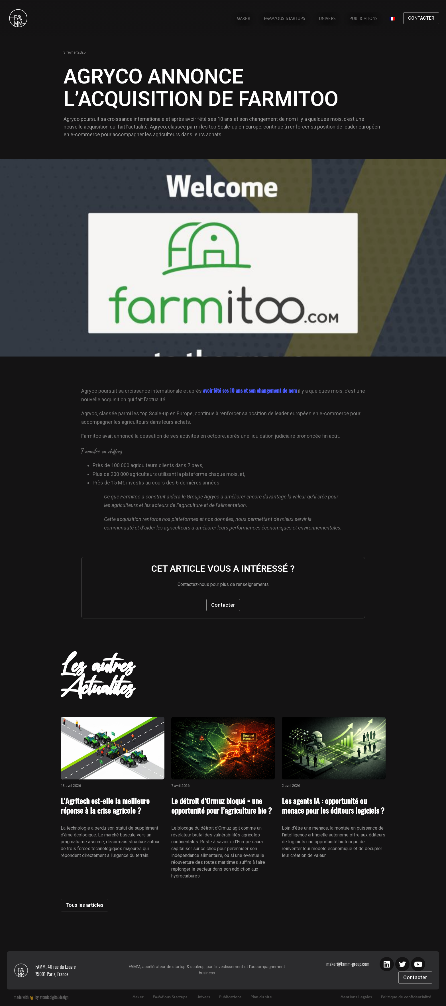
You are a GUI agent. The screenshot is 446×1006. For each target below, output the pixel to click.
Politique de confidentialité (406, 996)
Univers (327, 18)
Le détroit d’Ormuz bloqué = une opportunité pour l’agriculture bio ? (221, 805)
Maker (243, 18)
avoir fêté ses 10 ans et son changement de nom (250, 390)
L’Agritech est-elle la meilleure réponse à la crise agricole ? (105, 805)
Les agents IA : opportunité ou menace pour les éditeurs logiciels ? (333, 805)
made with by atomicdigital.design (41, 997)
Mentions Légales (356, 996)
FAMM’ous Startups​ (284, 18)
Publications (363, 18)
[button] (421, 18)
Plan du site (261, 996)
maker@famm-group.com (347, 963)
